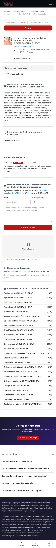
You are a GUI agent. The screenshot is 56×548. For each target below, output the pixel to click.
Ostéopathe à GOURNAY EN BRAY (28, 395)
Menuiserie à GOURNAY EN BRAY (28, 334)
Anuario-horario (32, 505)
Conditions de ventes (23, 536)
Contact (35, 536)
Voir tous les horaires (14, 74)
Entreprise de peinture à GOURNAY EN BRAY (28, 376)
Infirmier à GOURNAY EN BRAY (28, 348)
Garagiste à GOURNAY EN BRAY (28, 385)
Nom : (6, 197)
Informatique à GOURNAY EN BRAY (28, 344)
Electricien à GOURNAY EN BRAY (28, 302)
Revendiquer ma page (28, 438)
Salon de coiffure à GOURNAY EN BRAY (28, 321)
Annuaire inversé (26, 508)
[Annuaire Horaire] (7, 3)
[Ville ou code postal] (40, 22)
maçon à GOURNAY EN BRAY (28, 390)
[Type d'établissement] (16, 22)
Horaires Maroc (19, 505)
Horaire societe (17, 511)
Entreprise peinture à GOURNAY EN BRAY (28, 381)
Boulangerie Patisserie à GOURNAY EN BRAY (28, 404)
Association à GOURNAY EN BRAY (28, 325)
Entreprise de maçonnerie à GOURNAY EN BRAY (28, 353)
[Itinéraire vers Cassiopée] (21, 544)
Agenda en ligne (30, 511)
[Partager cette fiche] (35, 544)
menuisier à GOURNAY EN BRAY (28, 362)
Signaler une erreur (22, 58)
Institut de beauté (22, 46)
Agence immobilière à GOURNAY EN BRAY (28, 316)
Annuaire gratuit (8, 503)
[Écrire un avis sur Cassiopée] (49, 544)
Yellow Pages (44, 505)
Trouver (28, 28)
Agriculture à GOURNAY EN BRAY (28, 307)
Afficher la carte (28, 246)
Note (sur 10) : (38, 197)
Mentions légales (8, 536)
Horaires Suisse (31, 503)
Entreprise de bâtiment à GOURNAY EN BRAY (28, 367)
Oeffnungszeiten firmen (10, 508)
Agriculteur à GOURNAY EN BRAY (28, 297)
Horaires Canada (44, 503)
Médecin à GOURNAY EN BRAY (28, 311)
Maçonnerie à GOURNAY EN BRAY (28, 339)
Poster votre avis (28, 227)
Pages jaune (19, 503)
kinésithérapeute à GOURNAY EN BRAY (28, 371)
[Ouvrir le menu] (50, 3)
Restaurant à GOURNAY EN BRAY (28, 293)
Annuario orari (7, 505)
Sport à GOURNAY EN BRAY (28, 358)
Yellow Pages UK (40, 508)
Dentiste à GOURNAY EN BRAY (28, 399)
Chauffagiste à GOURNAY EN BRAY (28, 330)
